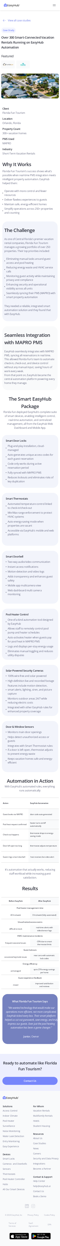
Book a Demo (39, 1196)
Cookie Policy (49, 1215)
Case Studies (39, 1143)
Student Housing (41, 1125)
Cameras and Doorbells (15, 1163)
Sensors (7, 1168)
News (36, 1148)
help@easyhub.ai (42, 1186)
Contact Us (38, 1191)
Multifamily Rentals (43, 1115)
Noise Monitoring (11, 1131)
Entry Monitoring (11, 1141)
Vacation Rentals (41, 1110)
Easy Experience (11, 1146)
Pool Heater (8, 1120)
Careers (37, 1153)
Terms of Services (13, 1224)
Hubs (5, 1184)
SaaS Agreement (33, 1224)
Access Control (10, 1110)
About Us (38, 1138)
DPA (49, 1224)
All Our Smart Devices (14, 1189)
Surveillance (9, 1125)
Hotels (36, 1120)
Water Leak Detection (13, 1136)
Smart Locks (9, 1158)
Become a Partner (42, 1168)
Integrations (39, 1163)
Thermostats (9, 1173)
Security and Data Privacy (46, 1158)
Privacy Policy (33, 1215)
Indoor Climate (10, 1115)
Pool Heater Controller (14, 1179)
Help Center (39, 1180)
